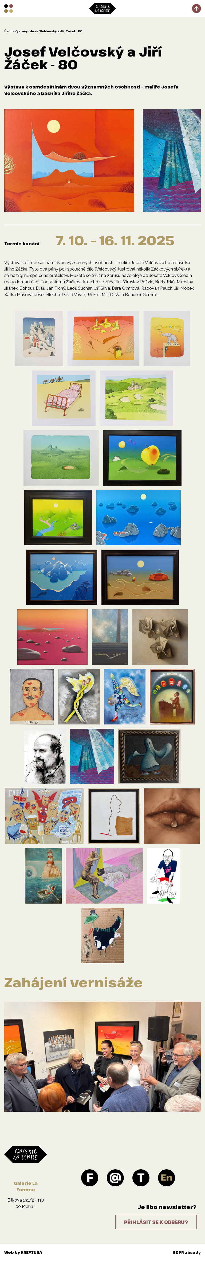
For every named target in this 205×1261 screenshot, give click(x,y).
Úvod (8, 31)
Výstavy (21, 31)
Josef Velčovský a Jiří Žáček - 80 (56, 31)
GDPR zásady (187, 1252)
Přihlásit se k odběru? (156, 1222)
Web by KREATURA (23, 1252)
